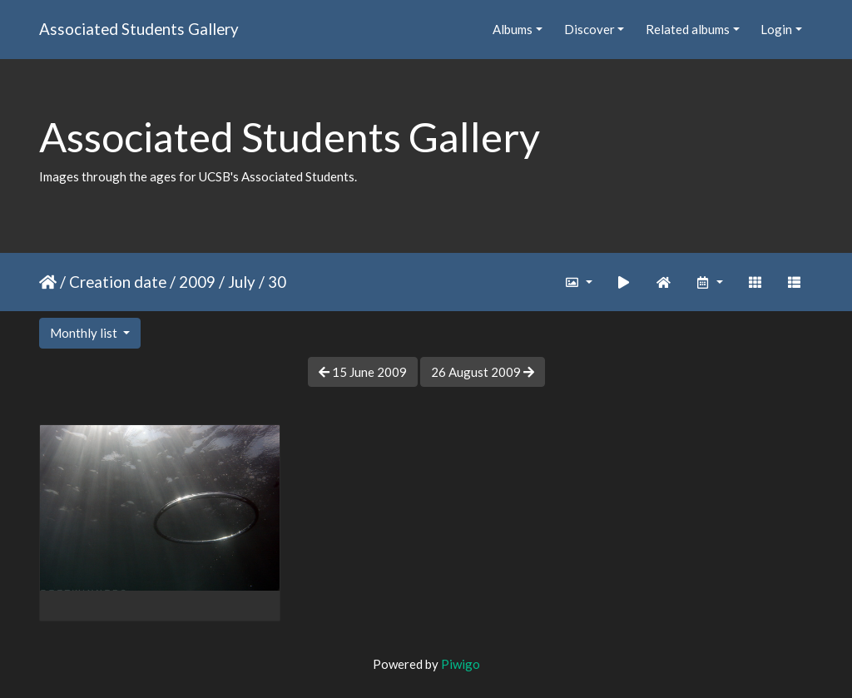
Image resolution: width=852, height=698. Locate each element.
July (241, 281)
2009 (197, 281)
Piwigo (460, 663)
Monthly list (85, 332)
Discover (589, 29)
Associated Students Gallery (139, 28)
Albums (512, 29)
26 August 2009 (482, 371)
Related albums (688, 29)
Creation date (117, 281)
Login (776, 29)
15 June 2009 (363, 371)
